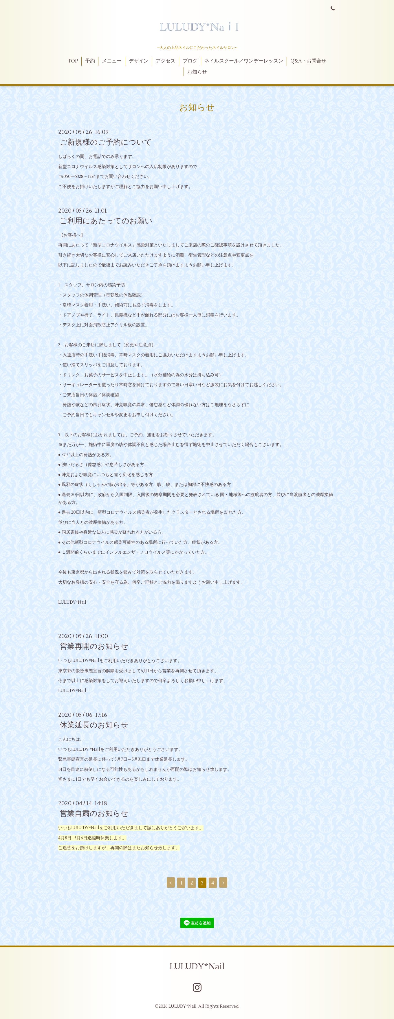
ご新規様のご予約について (106, 142)
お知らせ (197, 72)
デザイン (139, 61)
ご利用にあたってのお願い (106, 221)
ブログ (190, 61)
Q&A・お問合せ (308, 61)
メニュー (112, 61)
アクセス (165, 61)
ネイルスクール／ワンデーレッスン (243, 61)
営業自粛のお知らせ (94, 814)
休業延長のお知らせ (94, 725)
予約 (90, 61)
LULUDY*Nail (197, 966)
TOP (73, 61)
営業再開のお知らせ (94, 646)
